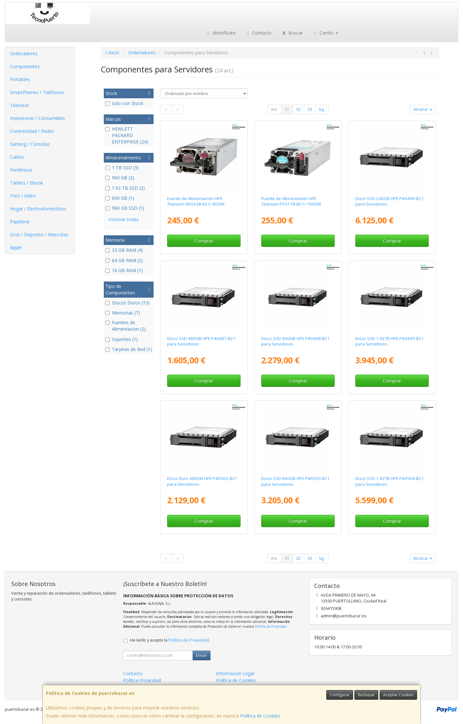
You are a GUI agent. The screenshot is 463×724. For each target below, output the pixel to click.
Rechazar (366, 694)
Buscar (292, 33)
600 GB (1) (119, 198)
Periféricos (21, 170)
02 (298, 109)
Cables (17, 157)
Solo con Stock (124, 103)
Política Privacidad (142, 680)
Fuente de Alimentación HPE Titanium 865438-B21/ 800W (195, 201)
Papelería (19, 221)
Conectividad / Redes (32, 131)
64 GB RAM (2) (124, 260)
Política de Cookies (260, 716)
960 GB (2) (119, 178)
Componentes (25, 66)
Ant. (274, 109)
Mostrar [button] (423, 109)
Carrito (326, 33)
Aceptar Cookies (398, 694)
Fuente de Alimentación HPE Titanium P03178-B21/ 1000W (291, 201)
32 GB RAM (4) (124, 250)
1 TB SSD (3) (122, 168)
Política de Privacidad (270, 626)
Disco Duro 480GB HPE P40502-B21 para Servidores (202, 481)
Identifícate (220, 33)
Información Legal (235, 673)
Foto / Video (23, 196)
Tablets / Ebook (26, 183)
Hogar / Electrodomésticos (38, 209)
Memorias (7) (122, 313)
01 (287, 109)
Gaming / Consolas (30, 144)
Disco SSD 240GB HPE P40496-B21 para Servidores (389, 201)
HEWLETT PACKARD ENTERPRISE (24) (126, 135)
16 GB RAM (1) (124, 270)
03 (309, 109)
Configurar (340, 694)
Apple (16, 247)
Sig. (322, 109)
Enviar (201, 655)
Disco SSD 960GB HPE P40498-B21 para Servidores (295, 341)
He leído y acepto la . (170, 640)
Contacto (258, 33)
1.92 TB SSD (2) (125, 188)
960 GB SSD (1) (124, 208)
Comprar (204, 241)
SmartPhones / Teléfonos (37, 92)
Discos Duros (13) (127, 303)
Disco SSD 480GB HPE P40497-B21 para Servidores (201, 341)
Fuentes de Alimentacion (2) (125, 325)
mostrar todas (124, 219)
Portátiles (20, 79)
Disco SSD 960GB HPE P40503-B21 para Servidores (295, 481)
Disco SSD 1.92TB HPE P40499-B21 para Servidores (389, 341)
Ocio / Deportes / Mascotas (39, 234)
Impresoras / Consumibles (37, 118)
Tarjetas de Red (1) (128, 349)
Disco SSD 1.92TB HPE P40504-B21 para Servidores (389, 481)
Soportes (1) (121, 339)
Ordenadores (24, 53)
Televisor (19, 105)
